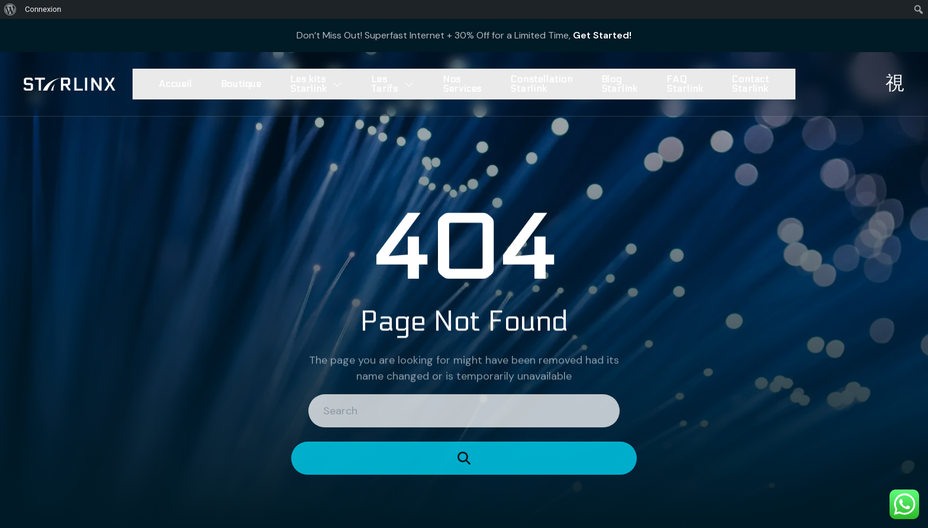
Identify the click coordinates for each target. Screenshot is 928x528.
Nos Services (462, 83)
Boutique (241, 83)
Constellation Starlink (541, 83)
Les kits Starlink (316, 83)
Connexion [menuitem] (43, 9)
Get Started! (602, 35)
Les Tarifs (392, 83)
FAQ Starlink (684, 83)
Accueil (175, 83)
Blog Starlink (619, 83)
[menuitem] (10, 9)
